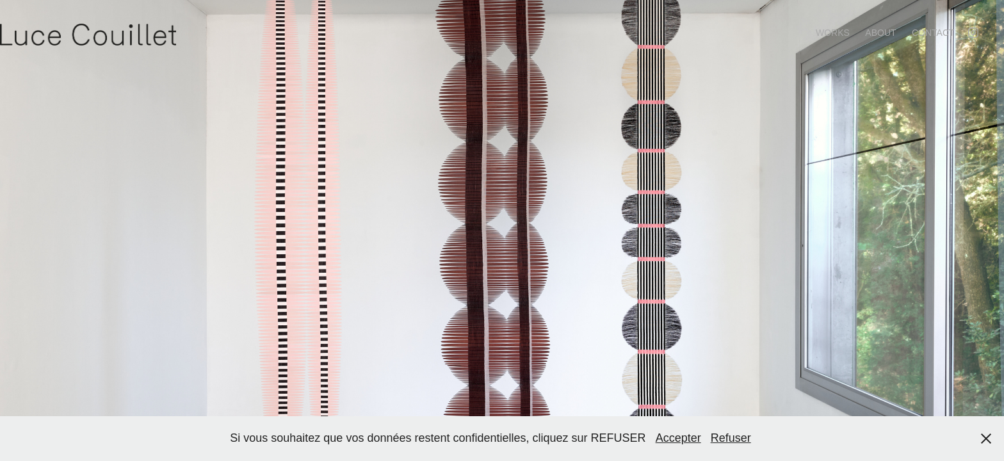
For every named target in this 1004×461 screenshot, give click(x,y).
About (880, 33)
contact (933, 33)
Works (833, 33)
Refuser (731, 438)
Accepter (678, 438)
